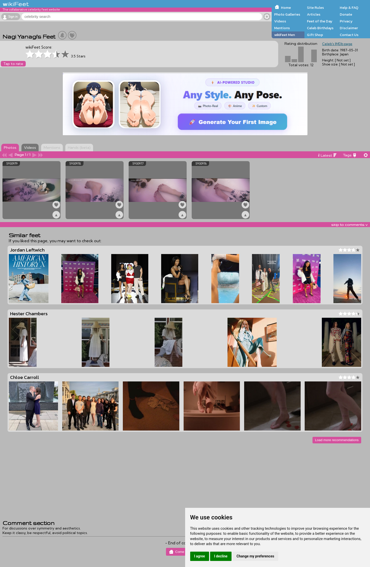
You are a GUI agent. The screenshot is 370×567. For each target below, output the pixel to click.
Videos (280, 21)
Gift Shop (315, 35)
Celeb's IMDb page (337, 44)
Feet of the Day (319, 21)
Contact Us (349, 35)
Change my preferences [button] (255, 556)
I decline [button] (220, 556)
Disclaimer (349, 28)
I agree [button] (199, 556)
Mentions (282, 28)
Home (286, 7)
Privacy (346, 21)
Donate (346, 14)
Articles (313, 14)
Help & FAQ (349, 7)
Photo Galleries (287, 14)
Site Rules (315, 7)
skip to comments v (349, 225)
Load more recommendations (337, 440)
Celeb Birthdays (320, 28)
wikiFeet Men (284, 35)
